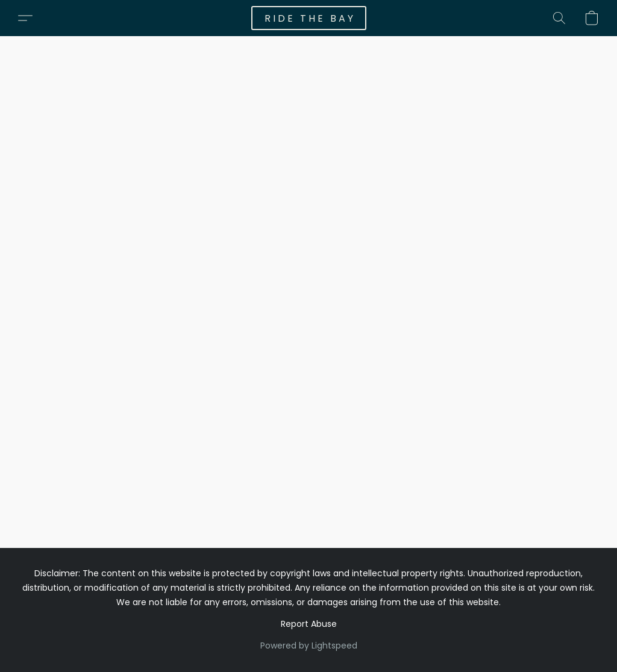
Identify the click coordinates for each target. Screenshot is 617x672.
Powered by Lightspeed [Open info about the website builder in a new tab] (308, 645)
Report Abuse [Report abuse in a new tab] (309, 624)
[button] (308, 18)
